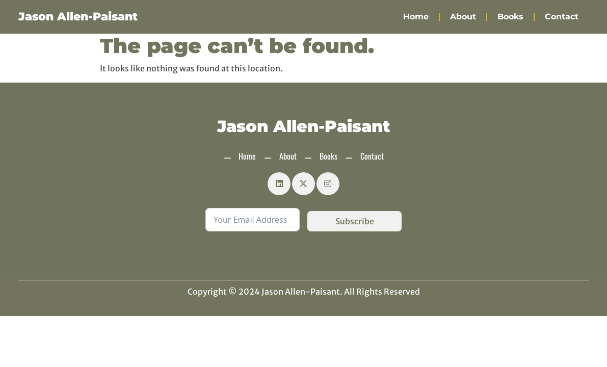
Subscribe (354, 221)
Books (510, 16)
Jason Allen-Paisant (78, 16)
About (463, 16)
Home (416, 16)
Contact (561, 16)
